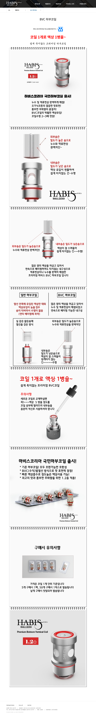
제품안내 (47, 4)
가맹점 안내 (82, 4)
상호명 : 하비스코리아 (11, 708)
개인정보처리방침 (10, 705)
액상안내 (58, 4)
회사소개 (37, 4)
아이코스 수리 (70, 4)
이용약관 (29, 705)
